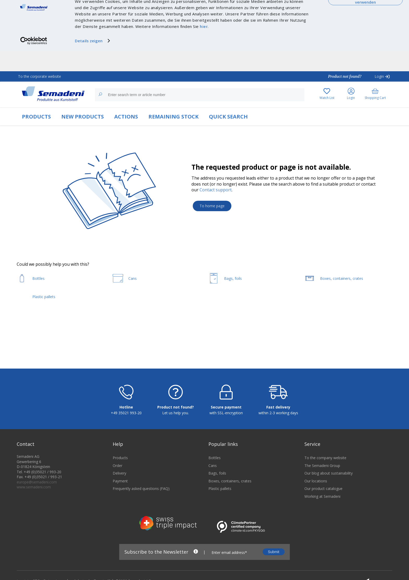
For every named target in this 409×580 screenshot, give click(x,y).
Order (117, 497)
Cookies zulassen (365, 9)
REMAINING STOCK (173, 116)
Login (379, 76)
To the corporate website (39, 76)
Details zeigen (89, 61)
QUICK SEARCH (228, 116)
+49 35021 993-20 (126, 445)
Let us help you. (175, 445)
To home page (212, 205)
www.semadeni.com (34, 519)
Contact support (216, 190)
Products (120, 490)
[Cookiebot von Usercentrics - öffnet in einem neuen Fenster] (34, 61)
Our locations (315, 513)
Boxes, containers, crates (229, 513)
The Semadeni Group (322, 497)
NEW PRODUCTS (82, 116)
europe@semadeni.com (37, 514)
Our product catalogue (323, 521)
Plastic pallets (219, 521)
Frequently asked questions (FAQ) (141, 521)
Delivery (119, 505)
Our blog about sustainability (328, 505)
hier (204, 46)
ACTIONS (126, 116)
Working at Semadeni (322, 528)
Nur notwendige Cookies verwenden (365, 20)
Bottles (214, 490)
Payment (120, 513)
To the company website (325, 490)
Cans (212, 497)
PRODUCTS (36, 116)
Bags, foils (217, 505)
